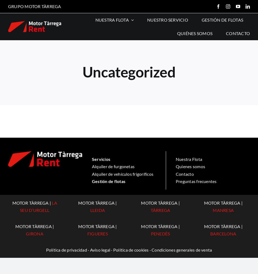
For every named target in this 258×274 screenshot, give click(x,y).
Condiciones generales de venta (182, 249)
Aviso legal (100, 249)
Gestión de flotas (108, 181)
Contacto (185, 174)
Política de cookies (131, 249)
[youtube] (238, 6)
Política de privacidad (66, 249)
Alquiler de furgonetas (113, 166)
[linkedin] (248, 6)
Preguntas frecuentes (196, 181)
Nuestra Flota (189, 159)
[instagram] (228, 6)
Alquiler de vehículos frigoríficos (122, 174)
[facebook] (218, 6)
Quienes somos (190, 166)
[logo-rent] (34, 23)
